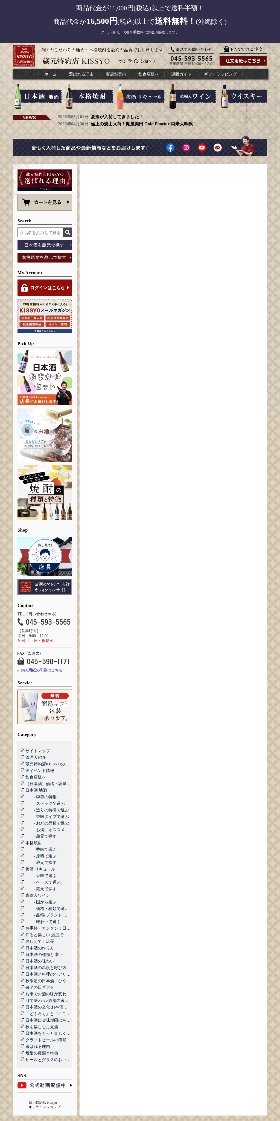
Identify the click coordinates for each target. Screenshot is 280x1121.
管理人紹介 (35, 757)
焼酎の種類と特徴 (41, 1053)
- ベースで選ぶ (43, 882)
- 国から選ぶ (41, 902)
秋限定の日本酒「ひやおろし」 (54, 981)
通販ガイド (181, 74)
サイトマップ (37, 751)
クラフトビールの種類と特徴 (52, 1040)
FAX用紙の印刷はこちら (42, 670)
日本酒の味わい (39, 961)
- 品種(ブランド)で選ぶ (50, 915)
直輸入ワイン (37, 895)
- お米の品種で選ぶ (47, 823)
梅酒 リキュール (40, 869)
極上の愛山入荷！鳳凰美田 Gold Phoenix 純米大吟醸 (142, 124)
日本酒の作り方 (39, 948)
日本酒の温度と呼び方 (45, 968)
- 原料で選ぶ (41, 856)
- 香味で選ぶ (41, 849)
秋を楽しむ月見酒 (41, 1027)
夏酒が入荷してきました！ (117, 116)
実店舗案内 (116, 74)
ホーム (50, 74)
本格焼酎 (33, 843)
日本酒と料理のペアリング (50, 974)
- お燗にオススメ (45, 830)
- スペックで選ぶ (45, 803)
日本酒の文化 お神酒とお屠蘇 (52, 1007)
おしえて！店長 (39, 941)
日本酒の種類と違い (43, 954)
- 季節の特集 (41, 797)
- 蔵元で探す (41, 836)
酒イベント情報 (39, 770)
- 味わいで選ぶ (43, 922)
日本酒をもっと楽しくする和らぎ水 (58, 1033)
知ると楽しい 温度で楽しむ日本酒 (56, 935)
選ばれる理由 (81, 74)
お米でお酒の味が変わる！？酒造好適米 (62, 994)
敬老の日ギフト (39, 987)
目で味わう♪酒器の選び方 (49, 1000)
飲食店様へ (148, 74)
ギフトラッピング (220, 74)
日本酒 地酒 (36, 790)
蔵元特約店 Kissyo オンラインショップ (44, 1104)
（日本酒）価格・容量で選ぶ (52, 784)
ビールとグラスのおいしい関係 (54, 1059)
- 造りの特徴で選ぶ (47, 810)
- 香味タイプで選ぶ (47, 816)
